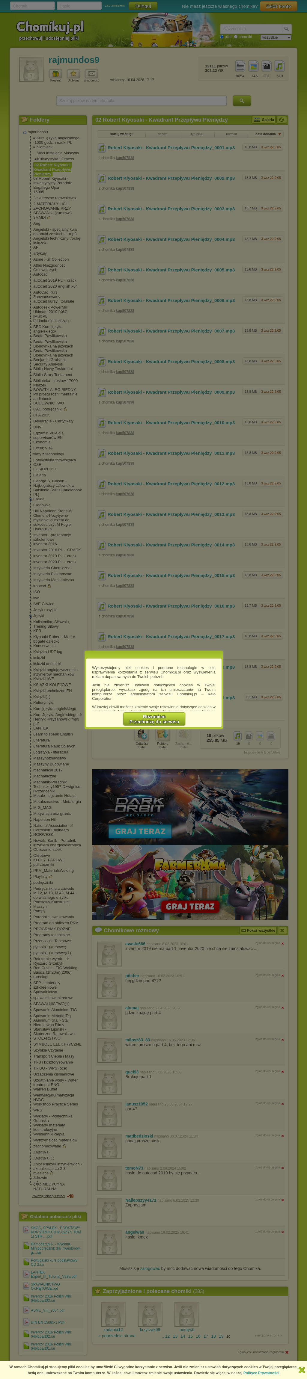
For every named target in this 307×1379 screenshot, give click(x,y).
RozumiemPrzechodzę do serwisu (154, 719)
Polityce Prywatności (261, 1373)
